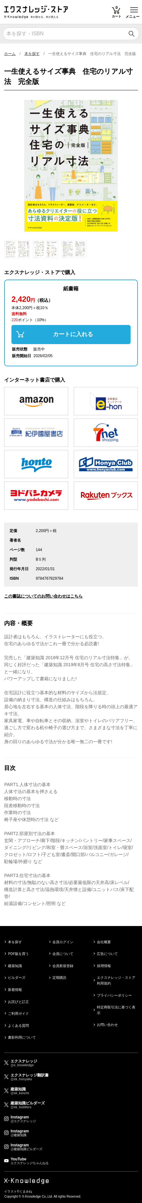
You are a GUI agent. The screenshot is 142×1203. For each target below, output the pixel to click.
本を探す (32, 54)
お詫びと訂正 (18, 1002)
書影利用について (22, 1037)
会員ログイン (62, 942)
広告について (107, 954)
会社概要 (104, 942)
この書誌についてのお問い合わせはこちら (43, 596)
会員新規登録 (62, 966)
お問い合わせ (107, 1025)
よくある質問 (18, 1025)
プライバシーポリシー (114, 995)
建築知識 (15, 966)
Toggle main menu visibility (134, 7)
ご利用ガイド (18, 1013)
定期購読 (59, 977)
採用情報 (104, 966)
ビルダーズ (16, 977)
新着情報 (15, 990)
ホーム (10, 54)
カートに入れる (73, 334)
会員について (62, 954)
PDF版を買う (18, 954)
